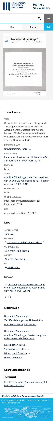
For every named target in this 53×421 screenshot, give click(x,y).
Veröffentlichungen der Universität (22, 320)
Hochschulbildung (13, 357)
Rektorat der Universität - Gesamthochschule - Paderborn (26, 159)
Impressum (42, 400)
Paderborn (10, 157)
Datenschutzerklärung (10, 403)
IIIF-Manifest (13, 267)
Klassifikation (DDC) (14, 344)
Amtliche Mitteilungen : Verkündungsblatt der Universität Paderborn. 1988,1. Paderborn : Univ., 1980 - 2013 (26, 181)
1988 (37, 160)
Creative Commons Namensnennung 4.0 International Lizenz (26, 383)
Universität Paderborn (16, 148)
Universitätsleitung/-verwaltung (20, 324)
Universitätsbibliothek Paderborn (22, 400)
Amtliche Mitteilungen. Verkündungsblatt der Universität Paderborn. (25, 337)
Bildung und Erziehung (16, 353)
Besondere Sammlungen (17, 316)
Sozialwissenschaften (15, 349)
